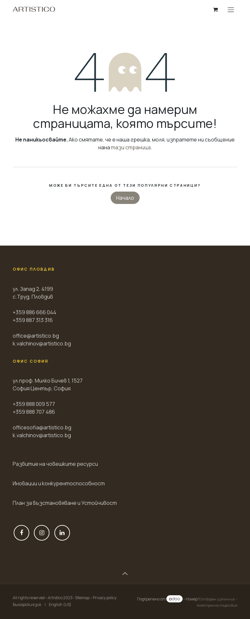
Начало (125, 197)
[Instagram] (41, 533)
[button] (125, 573)
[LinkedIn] (62, 533)
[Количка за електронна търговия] (215, 9)
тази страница (131, 147)
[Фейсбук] (21, 533)
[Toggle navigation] (230, 9)
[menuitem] (27, 605)
